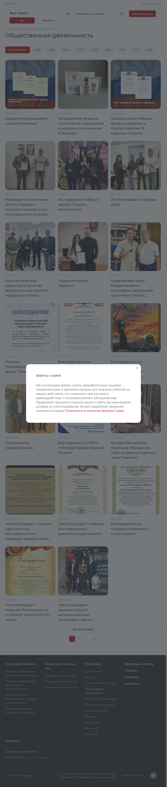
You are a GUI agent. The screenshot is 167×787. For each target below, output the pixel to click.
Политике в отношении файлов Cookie (94, 411)
